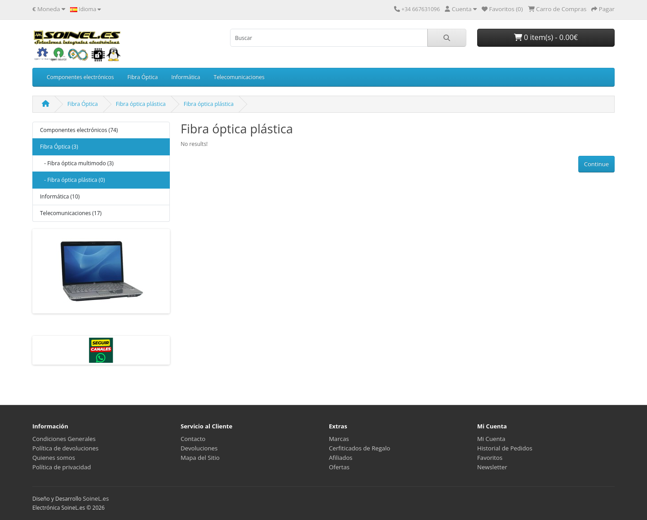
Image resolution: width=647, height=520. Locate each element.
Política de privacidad (61, 467)
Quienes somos (53, 458)
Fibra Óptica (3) (59, 146)
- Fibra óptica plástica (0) (72, 180)
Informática (185, 77)
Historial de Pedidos (504, 448)
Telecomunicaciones (239, 77)
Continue (596, 164)
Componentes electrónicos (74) (79, 130)
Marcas (339, 439)
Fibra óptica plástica (141, 104)
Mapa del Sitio (200, 458)
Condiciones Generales (64, 439)
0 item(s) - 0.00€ (546, 37)
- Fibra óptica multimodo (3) (77, 163)
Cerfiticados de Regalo (359, 448)
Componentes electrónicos (80, 77)
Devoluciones (199, 448)
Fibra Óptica (142, 77)
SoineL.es (96, 498)
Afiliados (340, 458)
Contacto (193, 439)
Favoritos (489, 458)
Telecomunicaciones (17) (71, 213)
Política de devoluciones (65, 448)
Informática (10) (60, 196)
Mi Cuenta (491, 439)
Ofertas (339, 467)
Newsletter (492, 467)
